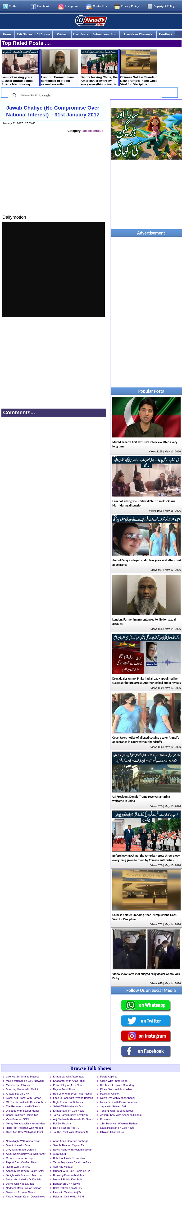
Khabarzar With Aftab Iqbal (69, 1080)
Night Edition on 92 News (68, 1102)
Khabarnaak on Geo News (68, 1110)
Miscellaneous (92, 131)
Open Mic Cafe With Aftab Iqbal (24, 1132)
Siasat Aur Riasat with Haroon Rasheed (23, 1098)
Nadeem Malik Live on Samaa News (23, 1188)
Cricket (62, 34)
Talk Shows (24, 34)
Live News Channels (138, 34)
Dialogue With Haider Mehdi (22, 1110)
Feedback (165, 34)
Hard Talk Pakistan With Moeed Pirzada (24, 1128)
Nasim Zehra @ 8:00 (18, 1166)
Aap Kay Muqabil (63, 1166)
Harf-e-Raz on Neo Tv (66, 1127)
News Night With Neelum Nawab (72, 1149)
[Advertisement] (53, 178)
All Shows (43, 34)
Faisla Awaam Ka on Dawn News (25, 1196)
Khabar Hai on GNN (18, 1093)
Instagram (71, 6)
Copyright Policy (164, 6)
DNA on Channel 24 (112, 1132)
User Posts (80, 34)
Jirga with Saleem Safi (113, 1106)
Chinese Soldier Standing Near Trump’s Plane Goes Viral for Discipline (138, 68)
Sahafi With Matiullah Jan (68, 1106)
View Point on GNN (17, 1119)
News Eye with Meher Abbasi (117, 1097)
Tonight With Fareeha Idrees (117, 1110)
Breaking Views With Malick (22, 1089)
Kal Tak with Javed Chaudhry (117, 1085)
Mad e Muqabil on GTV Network (25, 1080)
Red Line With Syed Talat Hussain (73, 1093)
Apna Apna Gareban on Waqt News (70, 1141)
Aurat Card (59, 1153)
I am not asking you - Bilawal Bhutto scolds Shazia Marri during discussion (20, 68)
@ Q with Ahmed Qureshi (21, 1149)
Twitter (13, 6)
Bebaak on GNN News (66, 1183)
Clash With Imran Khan (113, 1080)
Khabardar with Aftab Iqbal (68, 1076)
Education (106, 1119)
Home (7, 34)
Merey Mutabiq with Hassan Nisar (26, 1123)
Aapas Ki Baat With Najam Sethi (25, 1170)
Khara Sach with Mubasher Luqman (116, 1090)
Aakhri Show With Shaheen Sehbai (120, 1115)
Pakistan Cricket (109, 1093)
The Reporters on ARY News (23, 1106)
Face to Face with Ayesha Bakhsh (73, 1097)
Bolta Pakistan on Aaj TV (67, 1188)
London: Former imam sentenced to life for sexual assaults (59, 68)
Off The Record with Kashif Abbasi (26, 1102)
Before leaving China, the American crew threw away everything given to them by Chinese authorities (99, 68)
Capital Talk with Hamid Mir (22, 1115)
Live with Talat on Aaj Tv (67, 1192)
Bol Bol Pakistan (62, 1123)
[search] (84, 95)
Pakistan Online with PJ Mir (69, 1196)
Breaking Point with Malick (68, 1175)
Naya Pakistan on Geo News (117, 1127)
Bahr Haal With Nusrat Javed (70, 1158)
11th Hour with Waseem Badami (119, 1123)
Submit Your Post (105, 34)
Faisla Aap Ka (108, 1076)
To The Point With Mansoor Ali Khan (71, 1132)
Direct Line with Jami (18, 1145)
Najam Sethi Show (64, 1089)
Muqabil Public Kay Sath (67, 1179)
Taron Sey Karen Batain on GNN (72, 1162)
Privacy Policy (130, 6)
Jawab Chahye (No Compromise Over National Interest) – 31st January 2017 (53, 111)
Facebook (43, 6)
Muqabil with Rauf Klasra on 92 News (71, 1171)
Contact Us (100, 6)
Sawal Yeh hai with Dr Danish (23, 1179)
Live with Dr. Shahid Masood (23, 1076)
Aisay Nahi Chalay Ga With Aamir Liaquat (26, 1154)
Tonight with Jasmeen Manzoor (24, 1175)
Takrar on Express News (20, 1192)
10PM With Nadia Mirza (20, 1183)
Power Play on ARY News (68, 1085)
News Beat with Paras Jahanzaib (119, 1102)
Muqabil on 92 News (18, 1085)
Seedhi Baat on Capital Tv (68, 1145)
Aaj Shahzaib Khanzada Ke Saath (73, 1119)
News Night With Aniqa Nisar (23, 1141)
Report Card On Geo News (22, 1162)
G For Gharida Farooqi (19, 1158)
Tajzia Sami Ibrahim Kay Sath (70, 1115)
